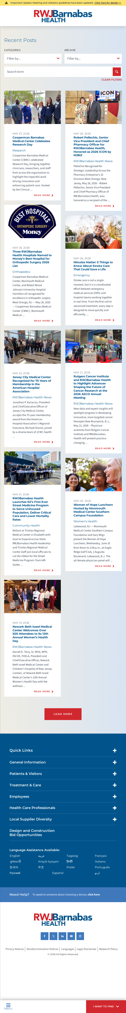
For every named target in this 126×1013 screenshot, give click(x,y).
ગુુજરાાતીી (15, 861)
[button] (106, 1006)
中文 (41, 867)
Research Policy (108, 949)
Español (57, 873)
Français (100, 856)
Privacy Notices (15, 949)
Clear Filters (111, 79)
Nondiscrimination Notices (42, 949)
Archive (70, 50)
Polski (71, 867)
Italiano (100, 861)
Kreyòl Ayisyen (48, 861)
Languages (67, 949)
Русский (15, 873)
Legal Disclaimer (86, 949)
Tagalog (72, 856)
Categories (12, 50)
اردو (97, 873)
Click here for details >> (108, 2)
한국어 (14, 867)
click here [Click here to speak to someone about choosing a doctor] (94, 895)
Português (102, 867)
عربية (41, 856)
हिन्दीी (70, 861)
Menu (8, 1006)
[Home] (63, 16)
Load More (63, 713)
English (15, 856)
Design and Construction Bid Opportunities (32, 832)
